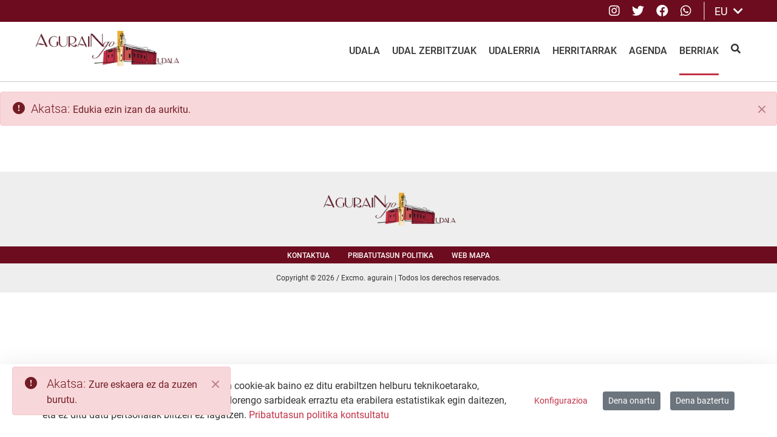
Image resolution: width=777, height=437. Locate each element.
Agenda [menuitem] (648, 50)
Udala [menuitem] (364, 50)
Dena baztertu (702, 400)
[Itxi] (762, 109)
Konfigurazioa (561, 400)
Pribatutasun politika (390, 255)
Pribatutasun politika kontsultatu (319, 415)
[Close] (215, 384)
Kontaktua (308, 255)
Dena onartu (631, 400)
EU (728, 11)
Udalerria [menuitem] (514, 50)
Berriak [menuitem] (699, 50)
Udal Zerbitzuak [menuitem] (434, 50)
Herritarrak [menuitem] (584, 50)
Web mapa (471, 255)
